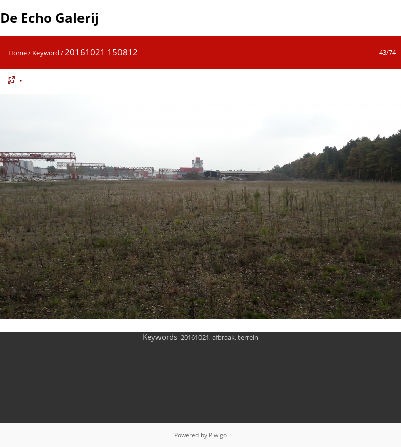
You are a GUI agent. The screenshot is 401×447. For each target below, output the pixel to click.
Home (17, 52)
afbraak (223, 337)
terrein (248, 337)
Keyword (45, 52)
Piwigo (218, 435)
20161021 (195, 337)
